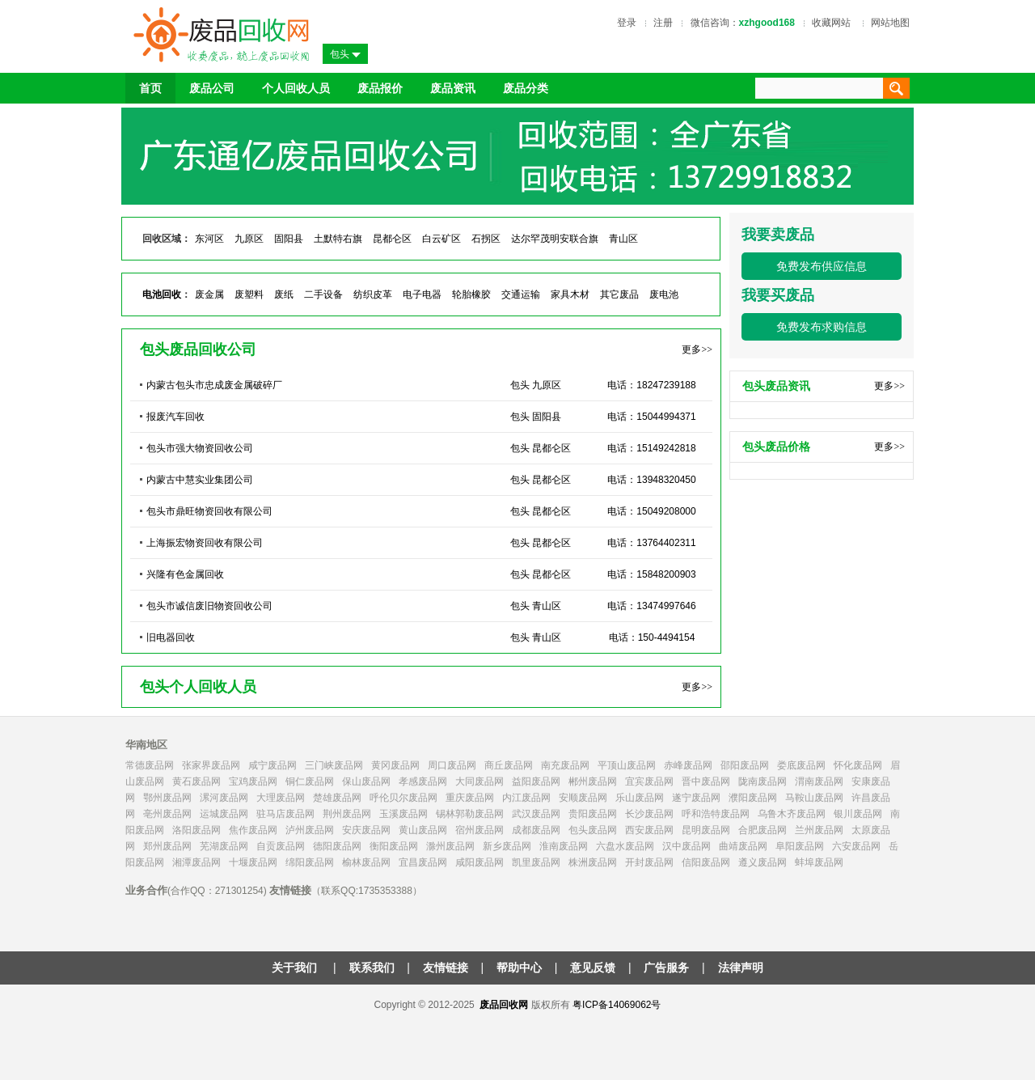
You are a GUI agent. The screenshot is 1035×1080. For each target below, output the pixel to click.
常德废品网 (149, 765)
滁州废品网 (450, 846)
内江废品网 (526, 797)
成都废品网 (536, 830)
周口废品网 (452, 765)
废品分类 (525, 88)
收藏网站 (831, 22)
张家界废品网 (211, 765)
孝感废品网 (423, 781)
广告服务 (666, 967)
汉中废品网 (686, 846)
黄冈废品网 (395, 765)
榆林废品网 (366, 862)
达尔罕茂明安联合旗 (554, 238)
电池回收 (161, 294)
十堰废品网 (253, 862)
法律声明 (740, 967)
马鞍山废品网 (814, 797)
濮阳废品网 (753, 797)
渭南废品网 (819, 781)
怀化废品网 (858, 765)
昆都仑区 (392, 238)
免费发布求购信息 (821, 326)
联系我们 (372, 967)
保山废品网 (366, 781)
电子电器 (422, 294)
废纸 (284, 294)
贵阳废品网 (592, 814)
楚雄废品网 (337, 797)
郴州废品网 (592, 781)
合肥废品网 (762, 830)
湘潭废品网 (196, 862)
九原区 (249, 238)
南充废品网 (565, 765)
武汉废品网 (536, 814)
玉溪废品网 (403, 814)
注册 (663, 22)
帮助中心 (519, 967)
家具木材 (570, 294)
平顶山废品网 (627, 765)
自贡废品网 (280, 846)
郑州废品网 (167, 846)
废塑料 (249, 294)
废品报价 (380, 88)
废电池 (663, 294)
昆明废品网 (706, 830)
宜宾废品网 (649, 781)
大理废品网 (280, 797)
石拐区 (486, 238)
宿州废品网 (479, 830)
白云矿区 (441, 238)
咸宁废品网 (272, 765)
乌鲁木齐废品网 (792, 814)
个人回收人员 (296, 88)
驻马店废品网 (285, 814)
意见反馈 (592, 967)
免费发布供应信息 (821, 266)
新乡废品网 (507, 846)
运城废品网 (224, 814)
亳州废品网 (167, 814)
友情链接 (445, 967)
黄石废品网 (196, 781)
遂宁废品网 (696, 797)
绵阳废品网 (309, 862)
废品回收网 (503, 1004)
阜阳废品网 (799, 846)
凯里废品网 (536, 862)
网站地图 (890, 22)
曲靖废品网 (743, 846)
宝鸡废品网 (253, 781)
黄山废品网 (423, 830)
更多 (697, 349)
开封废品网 (649, 862)
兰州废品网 (819, 830)
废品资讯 (452, 88)
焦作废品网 (253, 830)
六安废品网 (856, 846)
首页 (150, 88)
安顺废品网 (583, 797)
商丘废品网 (508, 765)
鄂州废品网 (167, 797)
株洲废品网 (592, 862)
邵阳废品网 (744, 765)
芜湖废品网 (224, 846)
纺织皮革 (372, 294)
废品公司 (211, 88)
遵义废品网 (762, 862)
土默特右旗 (338, 238)
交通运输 (520, 294)
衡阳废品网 (394, 846)
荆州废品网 (347, 814)
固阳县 (288, 238)
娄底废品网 (801, 765)
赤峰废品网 (688, 765)
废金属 (209, 294)
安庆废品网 (366, 830)
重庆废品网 (470, 797)
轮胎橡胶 (471, 294)
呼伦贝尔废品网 (403, 797)
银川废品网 (858, 814)
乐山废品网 (639, 797)
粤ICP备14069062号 (616, 1004)
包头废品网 (592, 830)
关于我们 (296, 967)
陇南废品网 (762, 781)
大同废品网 (479, 781)
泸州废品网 (309, 830)
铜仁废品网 (309, 781)
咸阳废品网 (479, 862)
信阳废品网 (706, 862)
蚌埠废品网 (819, 862)
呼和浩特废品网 (716, 814)
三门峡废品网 (334, 765)
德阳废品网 (337, 846)
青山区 (623, 238)
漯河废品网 (224, 797)
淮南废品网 (563, 846)
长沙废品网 (649, 814)
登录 (626, 22)
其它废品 (619, 294)
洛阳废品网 (196, 830)
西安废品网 (649, 830)
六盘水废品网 (625, 846)
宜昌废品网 (423, 862)
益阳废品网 (536, 781)
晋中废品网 (706, 781)
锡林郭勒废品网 (470, 814)
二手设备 (323, 294)
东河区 (209, 238)
